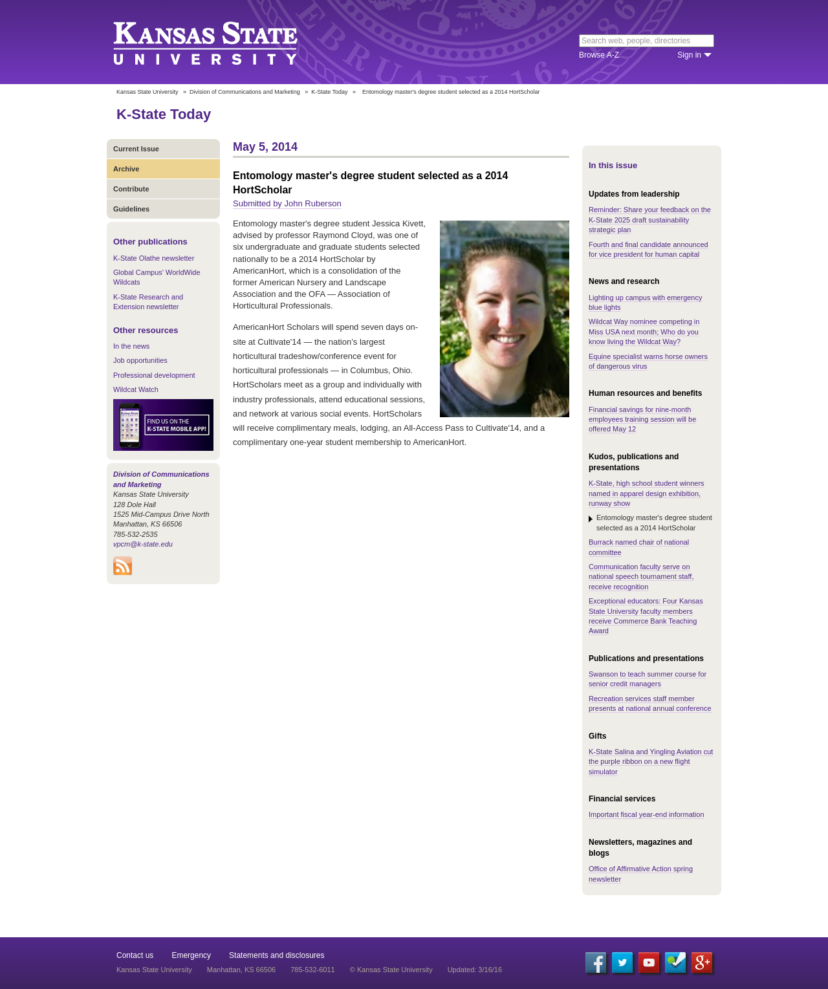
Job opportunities (140, 360)
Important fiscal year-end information (646, 814)
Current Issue (136, 149)
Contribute (131, 189)
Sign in (689, 55)
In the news (131, 346)
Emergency (191, 955)
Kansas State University (222, 42)
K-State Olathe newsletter (153, 258)
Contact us (134, 955)
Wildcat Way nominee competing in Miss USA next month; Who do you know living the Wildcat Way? (644, 331)
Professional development (154, 375)
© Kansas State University (391, 969)
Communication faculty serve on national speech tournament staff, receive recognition (641, 577)
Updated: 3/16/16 (475, 969)
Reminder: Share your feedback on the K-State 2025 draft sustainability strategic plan (650, 220)
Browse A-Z (599, 55)
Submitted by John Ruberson (287, 203)
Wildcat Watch (135, 389)
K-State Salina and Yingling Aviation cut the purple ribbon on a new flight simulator (651, 762)
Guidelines (131, 209)
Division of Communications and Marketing (245, 92)
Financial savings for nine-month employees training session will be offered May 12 (642, 419)
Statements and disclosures (276, 955)
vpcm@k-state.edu (143, 544)
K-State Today (329, 92)
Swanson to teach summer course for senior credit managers (647, 679)
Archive (126, 169)
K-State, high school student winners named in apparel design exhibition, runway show (646, 493)
